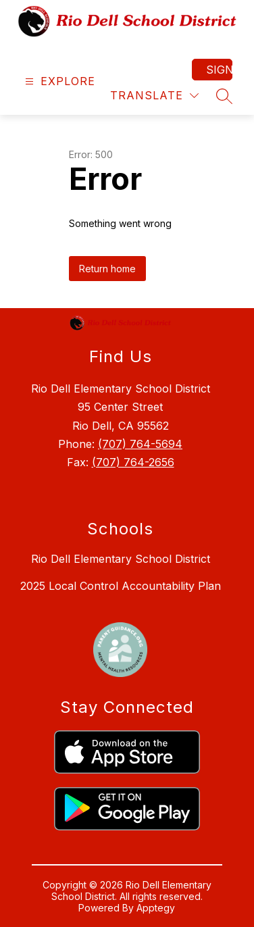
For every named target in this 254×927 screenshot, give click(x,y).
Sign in (219, 69)
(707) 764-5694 (140, 444)
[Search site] (224, 96)
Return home (107, 268)
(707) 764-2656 (133, 462)
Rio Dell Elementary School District (120, 559)
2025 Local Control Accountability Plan (120, 586)
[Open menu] (58, 81)
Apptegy (155, 907)
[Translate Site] (154, 95)
